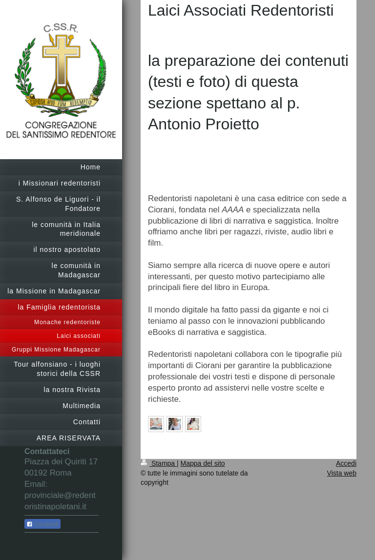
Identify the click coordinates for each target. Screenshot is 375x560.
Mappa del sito (203, 463)
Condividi (42, 524)
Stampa (159, 463)
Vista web (341, 473)
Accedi (346, 463)
